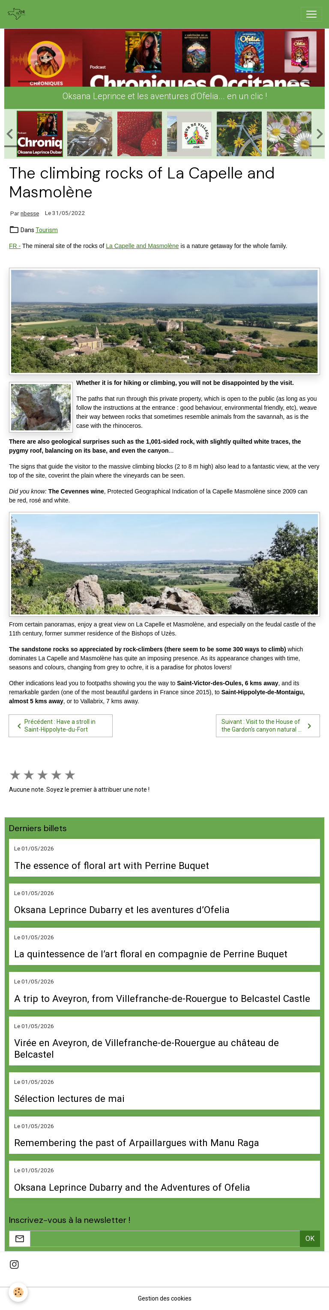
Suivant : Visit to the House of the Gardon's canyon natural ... (267, 725)
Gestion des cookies (164, 1298)
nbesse (30, 213)
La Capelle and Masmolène (142, 245)
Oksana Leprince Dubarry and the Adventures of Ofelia (132, 1187)
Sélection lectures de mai (69, 1098)
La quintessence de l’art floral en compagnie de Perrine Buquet (150, 953)
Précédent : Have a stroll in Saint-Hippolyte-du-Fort (55, 725)
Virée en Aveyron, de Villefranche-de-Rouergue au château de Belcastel (146, 1048)
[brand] (18, 14)
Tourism (47, 230)
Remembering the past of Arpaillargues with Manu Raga (136, 1142)
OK (309, 1238)
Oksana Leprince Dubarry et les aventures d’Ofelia (122, 909)
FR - (15, 245)
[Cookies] (18, 1292)
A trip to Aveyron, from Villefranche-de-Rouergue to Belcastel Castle (162, 998)
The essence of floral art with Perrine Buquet (111, 865)
